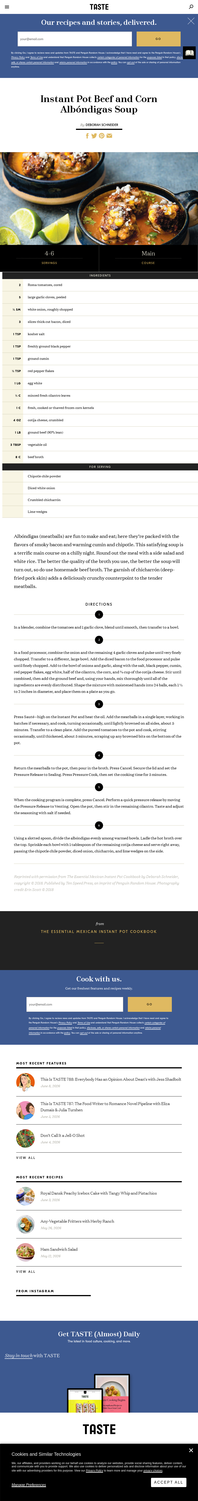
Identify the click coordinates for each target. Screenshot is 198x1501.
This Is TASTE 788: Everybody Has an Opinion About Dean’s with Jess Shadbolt (111, 1079)
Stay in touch (18, 1355)
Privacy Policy (94, 1470)
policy (114, 62)
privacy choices (152, 1470)
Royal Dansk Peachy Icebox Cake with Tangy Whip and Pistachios (99, 1193)
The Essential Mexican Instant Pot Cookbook (99, 932)
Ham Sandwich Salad (59, 1249)
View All (26, 1158)
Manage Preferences (29, 1485)
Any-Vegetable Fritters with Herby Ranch (77, 1221)
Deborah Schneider (102, 125)
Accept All (168, 1482)
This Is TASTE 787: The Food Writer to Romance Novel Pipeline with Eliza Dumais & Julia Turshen (105, 1106)
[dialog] (99, 1472)
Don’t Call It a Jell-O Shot (63, 1135)
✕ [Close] (191, 1450)
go (158, 39)
